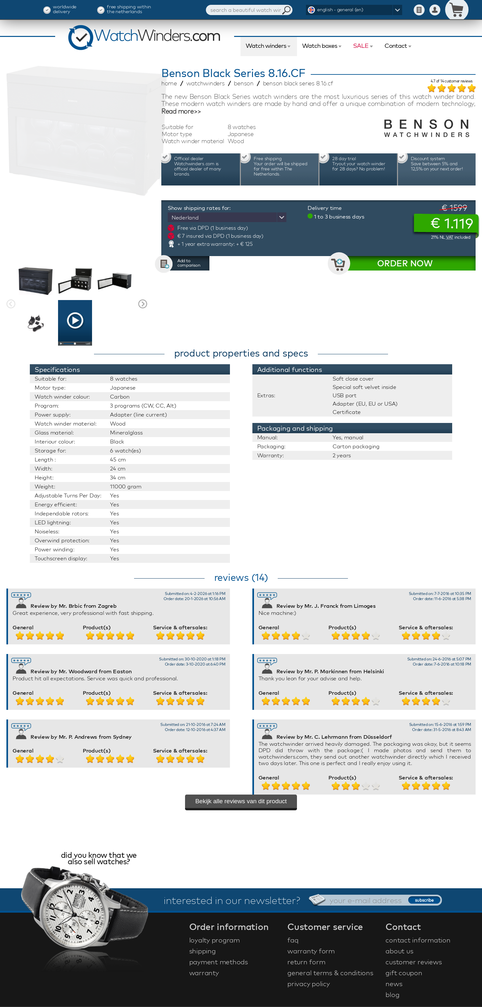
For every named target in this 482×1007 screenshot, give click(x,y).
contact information (417, 940)
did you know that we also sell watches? (99, 859)
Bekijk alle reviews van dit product (241, 801)
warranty (204, 972)
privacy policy (308, 983)
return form (306, 962)
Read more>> (181, 111)
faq (292, 940)
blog (392, 994)
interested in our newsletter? (232, 900)
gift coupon (403, 972)
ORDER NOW (405, 263)
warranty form (311, 951)
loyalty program (214, 940)
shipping (202, 951)
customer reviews (413, 962)
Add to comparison (188, 263)
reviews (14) (241, 577)
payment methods (218, 962)
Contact (396, 45)
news (393, 983)
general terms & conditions (330, 972)
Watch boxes (319, 45)
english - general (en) (340, 9)
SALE (360, 45)
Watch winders (266, 45)
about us (399, 951)
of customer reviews (452, 81)
